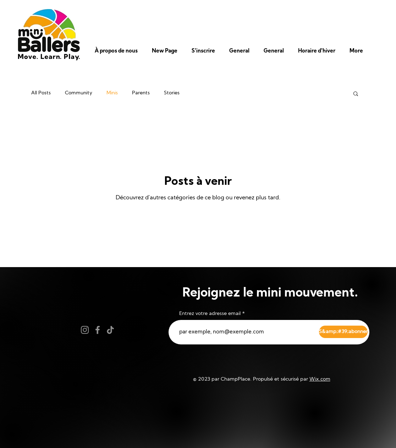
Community (78, 93)
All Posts (41, 93)
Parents (141, 93)
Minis (112, 93)
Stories (172, 93)
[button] (118, 51)
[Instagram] (84, 330)
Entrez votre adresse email (210, 313)
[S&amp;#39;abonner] (343, 332)
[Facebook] (97, 330)
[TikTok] (110, 330)
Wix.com (319, 379)
